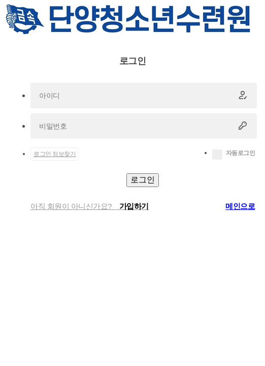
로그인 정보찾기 (55, 154)
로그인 (142, 179)
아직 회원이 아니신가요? (89, 206)
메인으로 (240, 206)
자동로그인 (240, 153)
